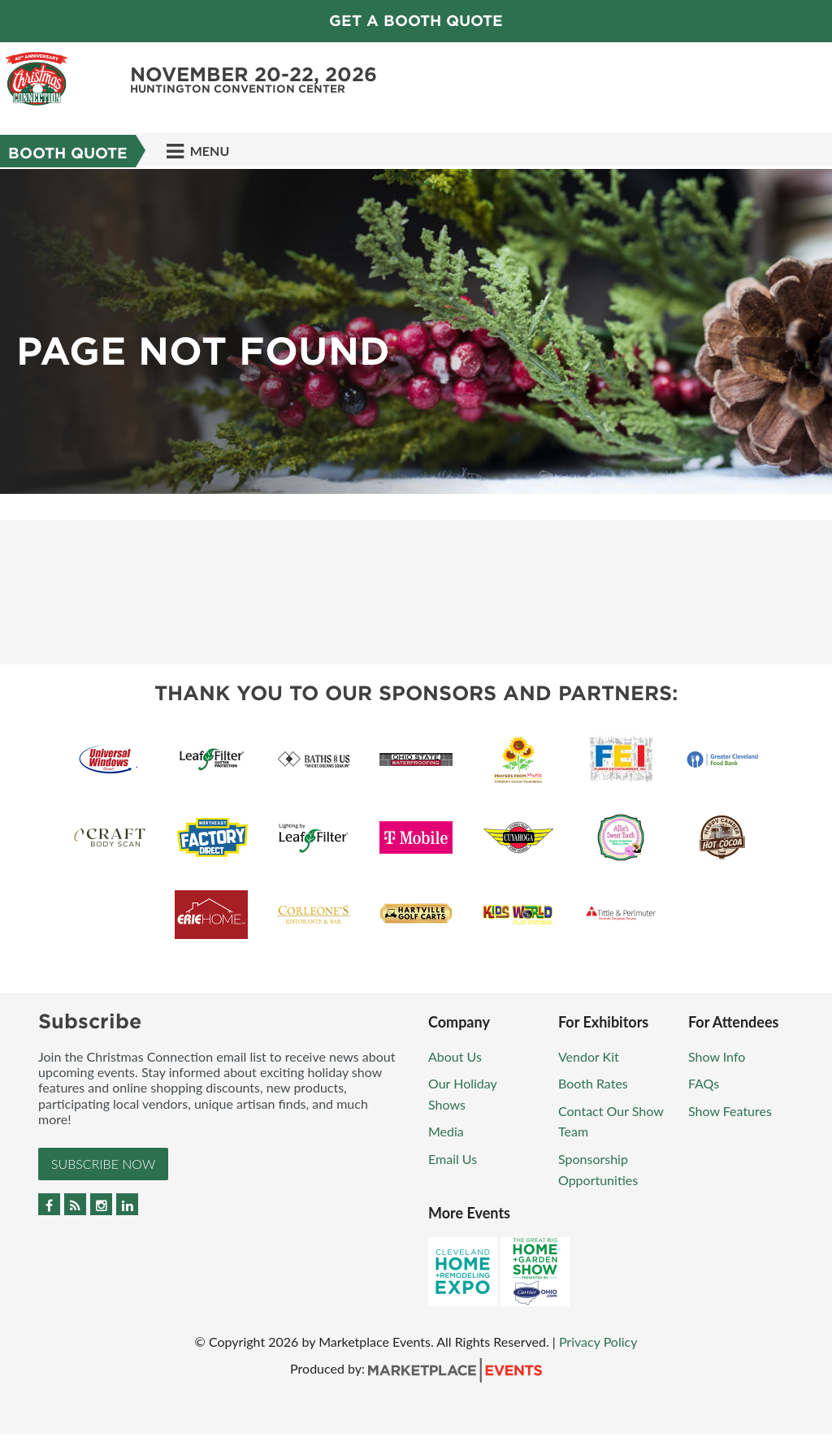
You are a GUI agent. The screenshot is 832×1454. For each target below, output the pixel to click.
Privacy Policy (598, 1341)
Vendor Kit (588, 1056)
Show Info (716, 1056)
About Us (455, 1056)
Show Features (730, 1111)
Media (446, 1131)
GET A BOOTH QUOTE (416, 20)
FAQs (703, 1083)
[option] (416, 331)
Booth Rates (593, 1083)
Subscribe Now (103, 1163)
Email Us (452, 1158)
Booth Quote (68, 153)
